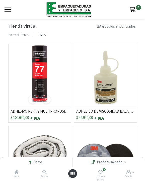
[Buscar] (44, 172)
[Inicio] (16, 172)
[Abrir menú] (72, 174)
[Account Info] (128, 172)
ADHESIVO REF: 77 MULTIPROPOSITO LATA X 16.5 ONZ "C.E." (40, 111)
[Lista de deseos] (100, 172)
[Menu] (7, 9)
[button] (32, 99)
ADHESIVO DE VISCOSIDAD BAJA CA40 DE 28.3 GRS (105, 111)
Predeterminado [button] (110, 162)
